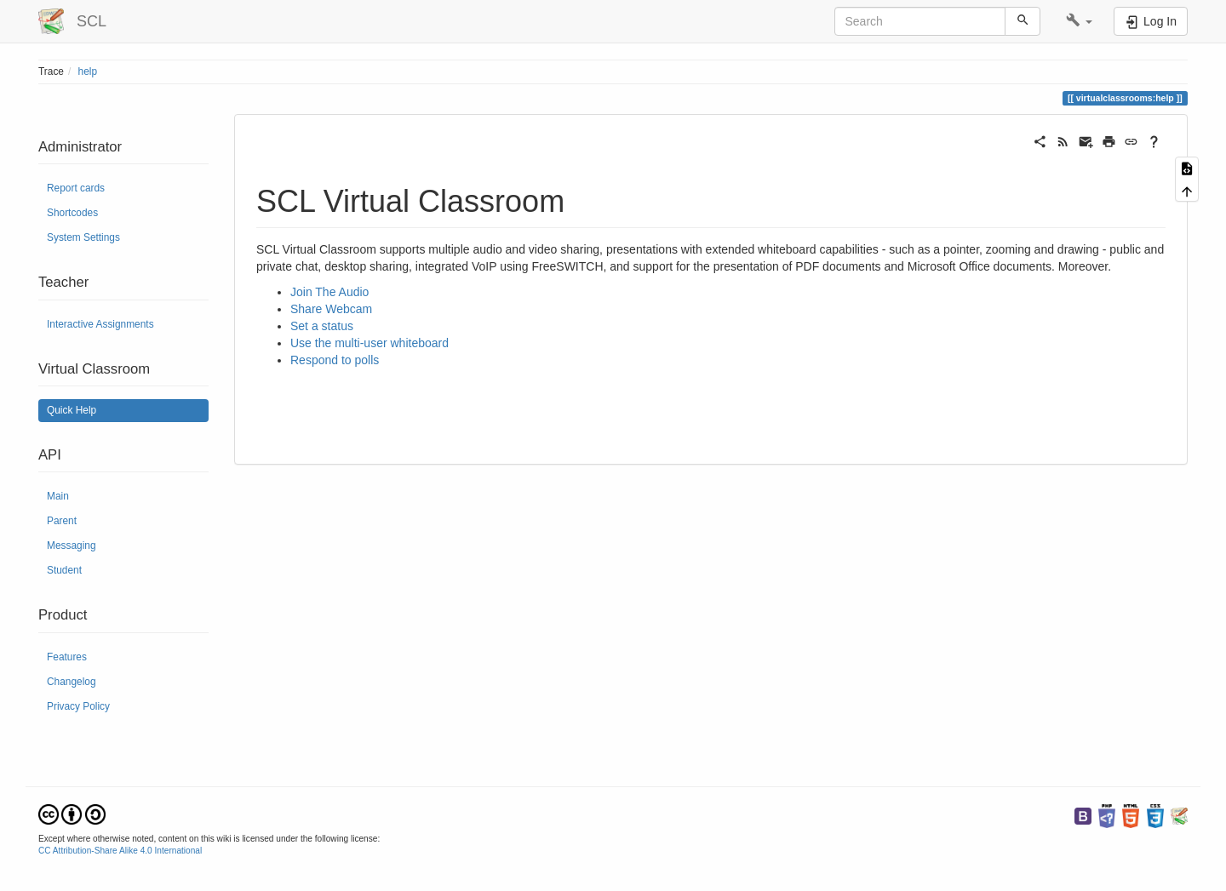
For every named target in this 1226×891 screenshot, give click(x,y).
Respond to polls (334, 360)
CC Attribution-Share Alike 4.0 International (120, 850)
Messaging (71, 545)
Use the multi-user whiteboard (369, 343)
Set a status (321, 326)
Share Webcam (331, 309)
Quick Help (71, 410)
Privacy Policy (78, 706)
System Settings (83, 237)
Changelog (71, 682)
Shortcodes (72, 213)
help (87, 71)
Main (58, 496)
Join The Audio (329, 292)
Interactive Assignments (100, 324)
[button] (1079, 21)
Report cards (76, 188)
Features (67, 657)
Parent (62, 521)
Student (64, 570)
